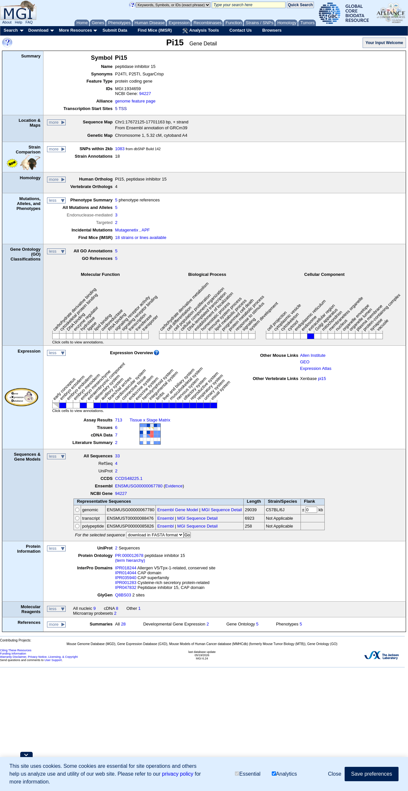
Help (18, 22)
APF (145, 230)
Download (38, 30)
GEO (304, 361)
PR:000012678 (129, 555)
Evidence (174, 485)
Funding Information (13, 653)
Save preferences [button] (371, 774)
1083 (119, 148)
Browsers (272, 30)
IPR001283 (125, 582)
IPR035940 (125, 577)
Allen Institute (312, 355)
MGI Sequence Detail (222, 509)
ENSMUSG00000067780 (138, 485)
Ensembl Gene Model (177, 509)
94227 (145, 93)
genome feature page (135, 101)
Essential (247, 774)
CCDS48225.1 (128, 478)
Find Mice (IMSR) (155, 30)
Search (11, 30)
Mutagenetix (126, 230)
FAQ (29, 22)
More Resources (75, 30)
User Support (53, 660)
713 (118, 420)
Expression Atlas (315, 368)
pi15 (322, 378)
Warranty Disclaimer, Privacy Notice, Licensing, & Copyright (39, 656)
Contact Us (240, 30)
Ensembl (165, 518)
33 (117, 455)
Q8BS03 (123, 595)
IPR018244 (125, 567)
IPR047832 (125, 587)
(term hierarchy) (130, 560)
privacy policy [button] (177, 774)
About (7, 22)
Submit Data (115, 30)
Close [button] (334, 774)
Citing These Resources (15, 650)
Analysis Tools (200, 31)
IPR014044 (125, 572)
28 (123, 624)
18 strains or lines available (140, 237)
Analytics (284, 774)
